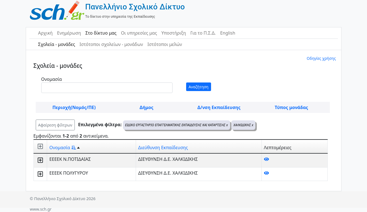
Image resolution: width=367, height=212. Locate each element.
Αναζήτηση (199, 86)
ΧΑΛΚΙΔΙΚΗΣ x (243, 125)
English (227, 33)
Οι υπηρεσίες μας (139, 33)
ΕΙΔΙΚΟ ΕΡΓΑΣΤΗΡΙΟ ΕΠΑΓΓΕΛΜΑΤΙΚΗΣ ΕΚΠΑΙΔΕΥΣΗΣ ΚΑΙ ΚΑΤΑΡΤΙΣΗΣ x (176, 125)
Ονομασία (51, 79)
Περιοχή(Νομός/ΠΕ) (74, 107)
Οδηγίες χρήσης (321, 58)
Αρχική (45, 33)
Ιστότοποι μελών (164, 44)
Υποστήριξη (173, 33)
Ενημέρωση (69, 33)
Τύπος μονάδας (291, 107)
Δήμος (146, 107)
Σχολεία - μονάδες (56, 44)
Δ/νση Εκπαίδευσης (218, 107)
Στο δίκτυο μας (100, 33)
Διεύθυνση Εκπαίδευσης (163, 147)
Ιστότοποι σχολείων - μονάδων (111, 44)
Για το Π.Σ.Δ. (203, 33)
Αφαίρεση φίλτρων (55, 125)
